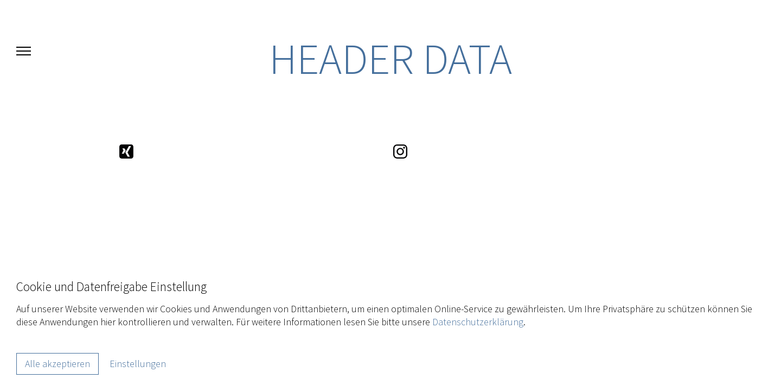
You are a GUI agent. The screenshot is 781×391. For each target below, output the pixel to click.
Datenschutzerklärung (477, 322)
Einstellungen (138, 363)
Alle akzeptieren (57, 363)
